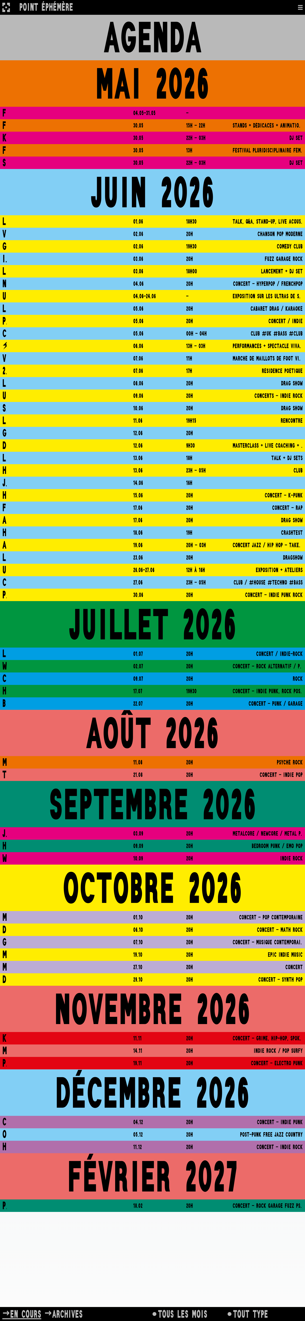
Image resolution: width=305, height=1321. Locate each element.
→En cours (21, 1314)
